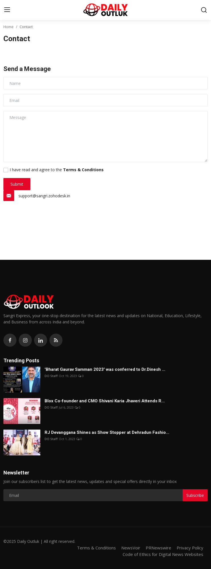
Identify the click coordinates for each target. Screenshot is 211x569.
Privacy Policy (190, 548)
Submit (17, 184)
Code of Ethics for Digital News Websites (163, 554)
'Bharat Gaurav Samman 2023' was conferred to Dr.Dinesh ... (105, 369)
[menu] (7, 10)
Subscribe (195, 495)
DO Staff (51, 376)
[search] (204, 10)
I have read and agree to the (57, 169)
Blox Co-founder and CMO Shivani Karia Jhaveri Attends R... (105, 400)
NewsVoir (130, 548)
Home (8, 26)
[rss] (55, 340)
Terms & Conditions (96, 548)
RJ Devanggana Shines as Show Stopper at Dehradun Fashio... (107, 432)
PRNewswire (158, 548)
